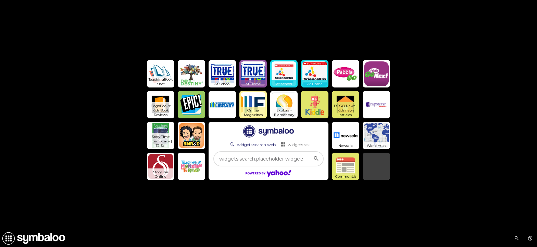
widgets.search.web (252, 144)
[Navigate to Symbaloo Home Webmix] (32, 238)
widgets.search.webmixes (309, 144)
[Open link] (160, 73)
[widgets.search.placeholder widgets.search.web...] (268, 159)
